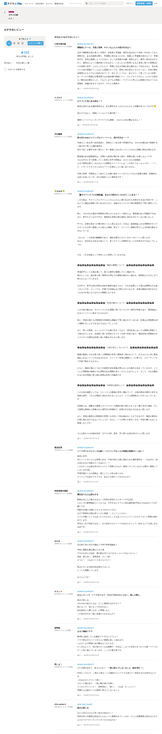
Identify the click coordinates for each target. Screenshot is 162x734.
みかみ (57, 541)
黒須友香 (58, 447)
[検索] (86, 3)
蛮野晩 (57, 628)
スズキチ (58, 98)
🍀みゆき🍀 (59, 191)
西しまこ (58, 664)
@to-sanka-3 (60, 704)
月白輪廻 (58, 134)
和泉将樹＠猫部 (61, 491)
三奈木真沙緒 (60, 44)
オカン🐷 (58, 591)
